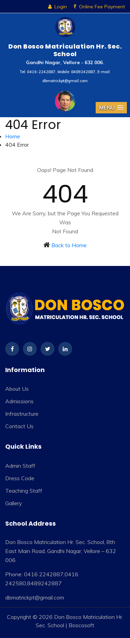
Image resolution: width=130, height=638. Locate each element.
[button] (111, 107)
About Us (17, 388)
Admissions (19, 401)
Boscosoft (81, 625)
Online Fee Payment (99, 6)
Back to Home (69, 245)
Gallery (13, 503)
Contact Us (19, 426)
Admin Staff (20, 465)
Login (57, 6)
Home (12, 136)
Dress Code (19, 478)
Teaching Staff (23, 490)
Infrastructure (21, 413)
